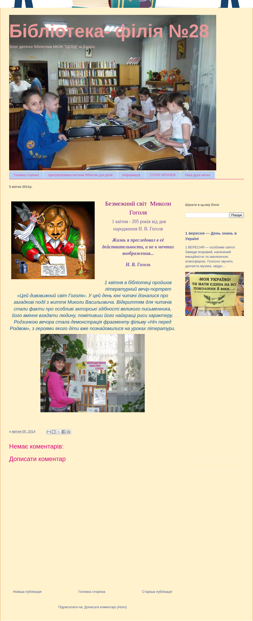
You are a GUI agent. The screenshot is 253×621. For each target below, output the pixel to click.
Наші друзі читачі (197, 175)
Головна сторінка (26, 175)
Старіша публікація (157, 592)
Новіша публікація (27, 592)
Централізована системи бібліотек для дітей (80, 175)
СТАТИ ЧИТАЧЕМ (163, 175)
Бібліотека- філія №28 (109, 31)
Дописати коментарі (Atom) (105, 607)
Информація (131, 175)
